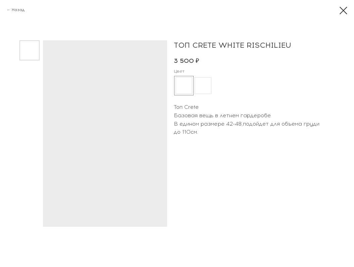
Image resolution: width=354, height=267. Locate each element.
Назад (18, 9)
